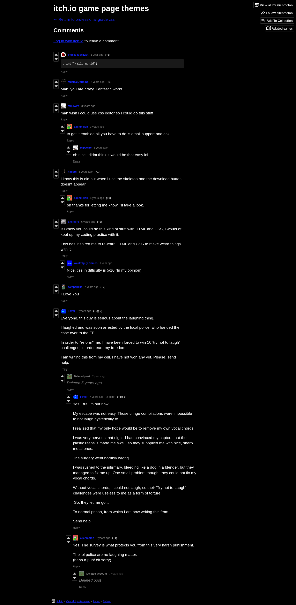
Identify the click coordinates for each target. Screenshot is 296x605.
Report (96, 601)
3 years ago (88, 105)
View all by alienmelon (78, 601)
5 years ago (86, 171)
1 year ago (97, 54)
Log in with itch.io (68, 41)
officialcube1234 (78, 54)
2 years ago (97, 81)
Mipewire (73, 105)
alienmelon (81, 126)
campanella (75, 286)
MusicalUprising (78, 81)
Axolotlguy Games (85, 263)
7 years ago (91, 286)
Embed (107, 601)
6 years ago (88, 221)
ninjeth (72, 171)
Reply (64, 71)
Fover (71, 310)
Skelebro (73, 221)
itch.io (60, 601)
